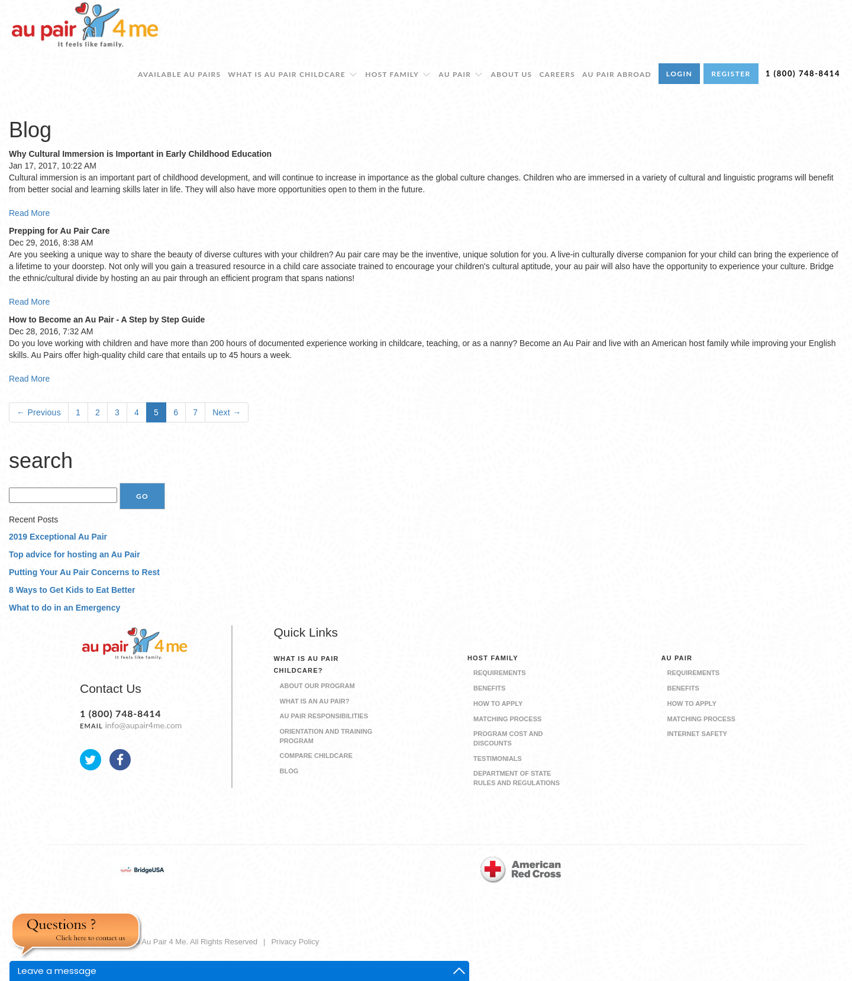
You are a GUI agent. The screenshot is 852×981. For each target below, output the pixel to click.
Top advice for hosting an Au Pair (74, 554)
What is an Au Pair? (315, 701)
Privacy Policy (295, 941)
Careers (557, 74)
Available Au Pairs (179, 74)
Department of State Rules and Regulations (516, 778)
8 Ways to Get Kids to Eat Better (72, 590)
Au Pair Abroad (616, 74)
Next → (226, 412)
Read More (29, 213)
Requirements (499, 672)
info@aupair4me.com (143, 725)
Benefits (489, 688)
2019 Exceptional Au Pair (58, 536)
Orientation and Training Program (326, 736)
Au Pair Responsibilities (324, 715)
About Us (511, 74)
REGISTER (731, 73)
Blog (289, 771)
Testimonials (497, 758)
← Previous (39, 412)
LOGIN (679, 73)
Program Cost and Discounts (508, 738)
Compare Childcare (316, 755)
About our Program (317, 685)
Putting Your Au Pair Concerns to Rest (84, 572)
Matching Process (507, 718)
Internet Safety (697, 733)
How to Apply (497, 703)
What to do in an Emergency (64, 607)
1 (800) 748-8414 (803, 73)
